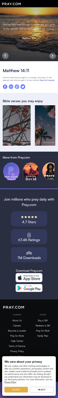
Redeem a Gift (43, 325)
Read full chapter (47, 80)
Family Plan (42, 335)
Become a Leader (17, 330)
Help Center (17, 341)
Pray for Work (17, 335)
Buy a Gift (43, 320)
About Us (17, 320)
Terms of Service (17, 346)
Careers (17, 325)
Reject (42, 389)
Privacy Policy (17, 351)
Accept (16, 389)
